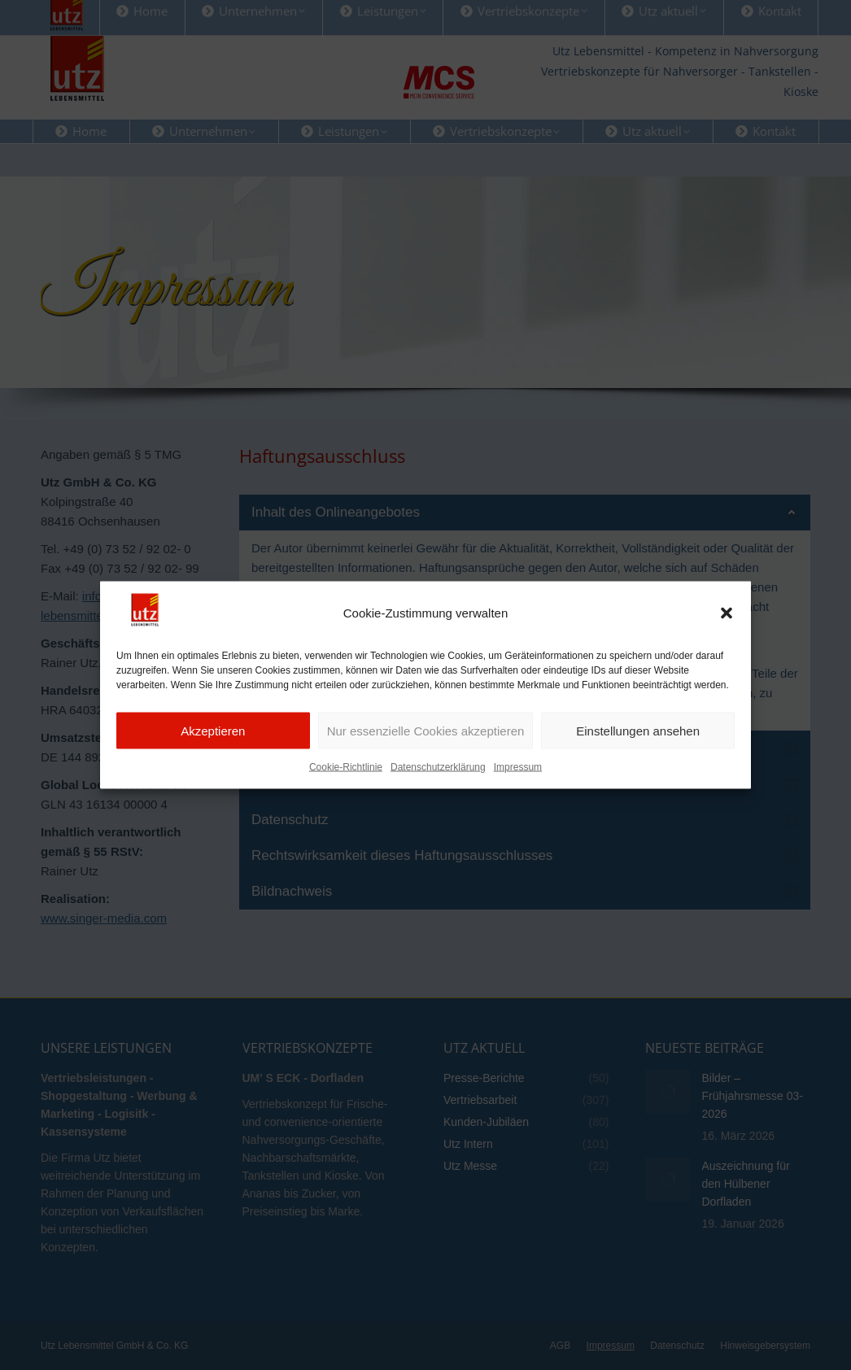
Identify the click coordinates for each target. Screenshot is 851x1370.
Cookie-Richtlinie (345, 790)
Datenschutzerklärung (438, 790)
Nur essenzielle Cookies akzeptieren (426, 753)
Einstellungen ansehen (638, 753)
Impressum (518, 790)
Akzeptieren (213, 753)
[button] (726, 635)
